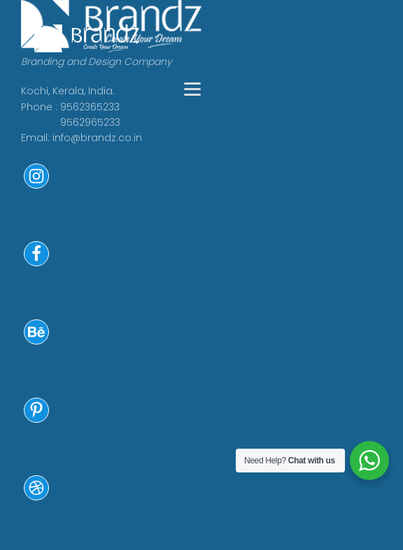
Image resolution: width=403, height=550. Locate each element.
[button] (36, 185)
